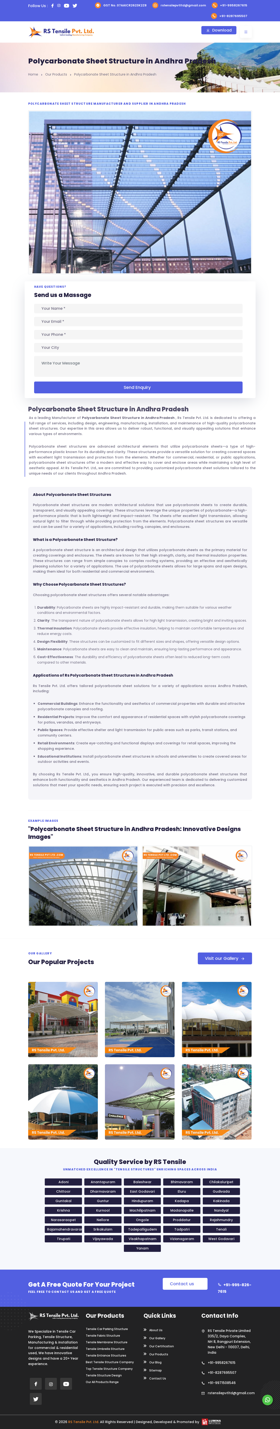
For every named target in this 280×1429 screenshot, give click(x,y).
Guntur (103, 1201)
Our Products (56, 74)
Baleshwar (142, 1182)
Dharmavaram (103, 1191)
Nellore (103, 1220)
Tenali (221, 1229)
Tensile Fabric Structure (103, 1336)
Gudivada (221, 1191)
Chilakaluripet (221, 1182)
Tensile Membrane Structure (106, 1342)
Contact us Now (182, 1285)
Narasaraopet (63, 1220)
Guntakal (63, 1201)
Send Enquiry (138, 387)
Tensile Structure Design (104, 1375)
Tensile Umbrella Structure (105, 1349)
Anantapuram (103, 1182)
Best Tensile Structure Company (110, 1362)
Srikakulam (102, 1229)
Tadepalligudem (142, 1229)
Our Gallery (154, 1337)
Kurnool (103, 1210)
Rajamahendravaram (64, 1229)
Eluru (182, 1191)
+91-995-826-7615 (234, 1288)
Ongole (142, 1220)
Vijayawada (103, 1238)
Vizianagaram (182, 1238)
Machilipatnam (142, 1210)
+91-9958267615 (229, 5)
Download (219, 30)
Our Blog (153, 1362)
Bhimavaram (182, 1182)
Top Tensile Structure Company (109, 1369)
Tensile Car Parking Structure (107, 1329)
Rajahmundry (221, 1220)
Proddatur (182, 1220)
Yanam (142, 1248)
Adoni (63, 1182)
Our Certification (159, 1346)
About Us (153, 1329)
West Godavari (221, 1238)
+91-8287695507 (229, 16)
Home (33, 74)
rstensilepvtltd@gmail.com (179, 5)
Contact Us (155, 1378)
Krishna (63, 1210)
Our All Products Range (102, 1382)
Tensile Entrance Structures (106, 1356)
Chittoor (63, 1191)
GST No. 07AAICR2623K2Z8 (121, 5)
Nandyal (221, 1210)
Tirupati (63, 1238)
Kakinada (221, 1201)
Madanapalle (182, 1210)
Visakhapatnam (142, 1238)
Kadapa (182, 1201)
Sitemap (153, 1370)
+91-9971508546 (222, 1382)
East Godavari (142, 1191)
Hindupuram (142, 1201)
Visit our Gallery (225, 958)
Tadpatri (182, 1229)
